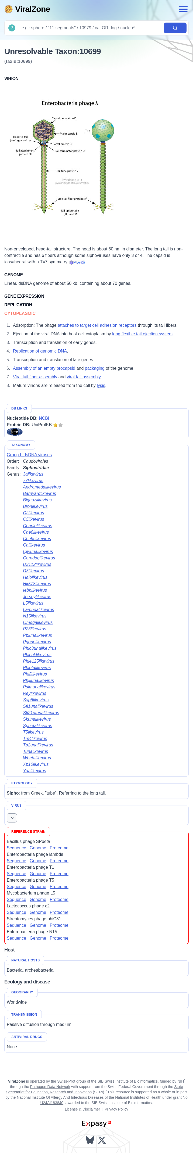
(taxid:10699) (18, 61)
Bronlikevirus (35, 506)
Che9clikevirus (37, 538)
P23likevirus (34, 629)
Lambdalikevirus (38, 609)
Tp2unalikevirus (38, 745)
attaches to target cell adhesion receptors (97, 325)
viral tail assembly (84, 377)
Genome (38, 848)
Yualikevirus (34, 770)
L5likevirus (33, 603)
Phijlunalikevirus (38, 680)
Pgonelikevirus (37, 642)
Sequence (16, 848)
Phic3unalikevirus (40, 648)
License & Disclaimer (82, 1109)
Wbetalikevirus (37, 758)
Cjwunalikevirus (38, 551)
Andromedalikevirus (42, 487)
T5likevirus (33, 732)
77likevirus (33, 480)
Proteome (59, 848)
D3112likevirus (37, 564)
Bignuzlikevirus (37, 500)
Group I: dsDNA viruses (29, 454)
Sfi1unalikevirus (38, 706)
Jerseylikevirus (37, 596)
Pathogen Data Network (50, 1086)
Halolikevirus (35, 577)
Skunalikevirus (37, 719)
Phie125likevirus (38, 661)
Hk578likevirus (37, 583)
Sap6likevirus (36, 700)
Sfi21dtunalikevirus (41, 712)
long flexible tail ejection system (142, 334)
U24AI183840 (51, 1103)
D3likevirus (33, 571)
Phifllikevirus (35, 674)
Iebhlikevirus (35, 590)
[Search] (90, 27)
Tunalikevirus (35, 751)
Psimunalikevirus (39, 687)
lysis (101, 385)
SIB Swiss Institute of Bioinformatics (128, 1081)
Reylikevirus (34, 693)
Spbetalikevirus (37, 725)
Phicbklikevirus (37, 654)
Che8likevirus (36, 532)
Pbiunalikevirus (37, 635)
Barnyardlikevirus (39, 493)
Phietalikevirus (37, 667)
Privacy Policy (116, 1109)
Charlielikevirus (37, 525)
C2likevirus (33, 513)
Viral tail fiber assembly (35, 377)
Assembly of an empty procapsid (44, 368)
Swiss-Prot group (71, 1081)
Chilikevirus (34, 545)
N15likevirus (34, 616)
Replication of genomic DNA (40, 351)
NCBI (44, 418)
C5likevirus (33, 519)
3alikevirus (33, 474)
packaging (95, 368)
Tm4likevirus (35, 738)
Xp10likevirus (36, 764)
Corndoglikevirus (39, 558)
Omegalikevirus (38, 622)
